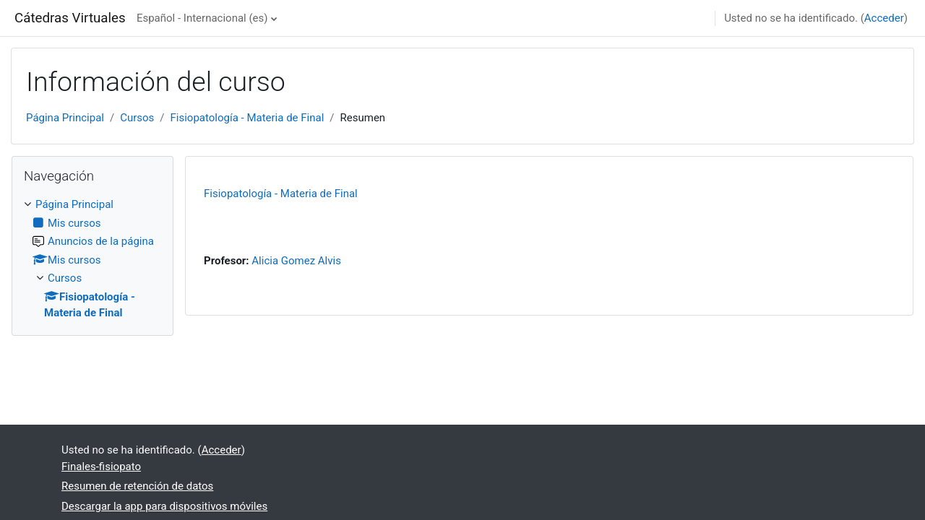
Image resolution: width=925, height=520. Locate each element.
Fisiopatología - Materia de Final (247, 117)
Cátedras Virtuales (70, 18)
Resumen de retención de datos (137, 486)
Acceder (884, 18)
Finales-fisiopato (101, 466)
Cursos (137, 117)
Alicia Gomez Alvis (296, 260)
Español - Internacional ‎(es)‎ (202, 18)
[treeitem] (92, 258)
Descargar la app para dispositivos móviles (164, 506)
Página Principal (65, 117)
